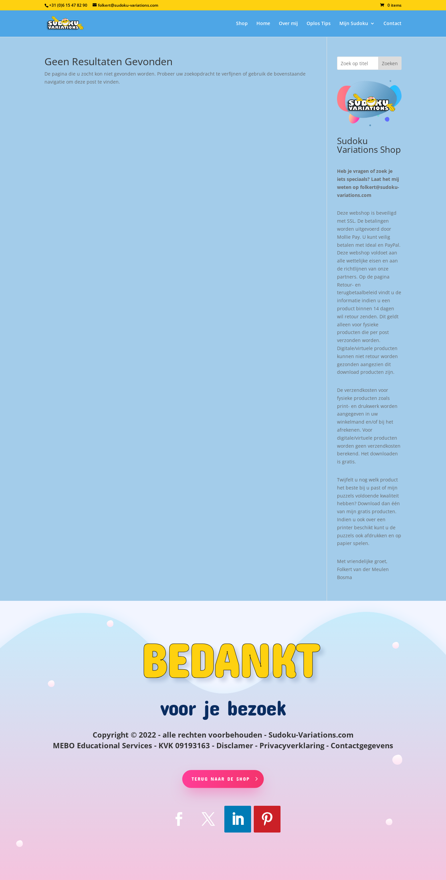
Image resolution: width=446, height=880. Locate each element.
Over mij (288, 23)
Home (263, 23)
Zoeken (390, 63)
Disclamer (234, 745)
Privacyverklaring (291, 745)
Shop (242, 23)
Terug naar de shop (221, 779)
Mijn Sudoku (353, 23)
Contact (392, 23)
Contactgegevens (362, 745)
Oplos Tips (319, 23)
